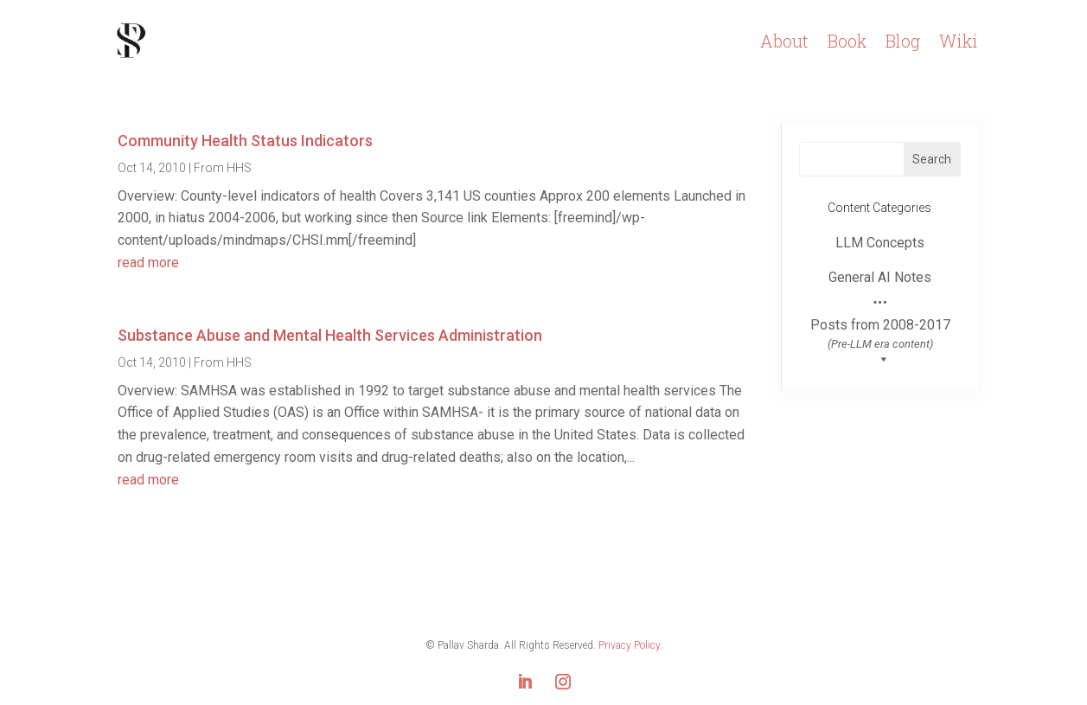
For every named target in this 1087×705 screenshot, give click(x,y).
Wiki (958, 40)
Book (847, 40)
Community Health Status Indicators (245, 140)
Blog (903, 40)
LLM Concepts (879, 242)
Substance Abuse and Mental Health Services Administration (330, 335)
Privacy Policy (629, 645)
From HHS (223, 168)
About (784, 40)
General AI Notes (879, 277)
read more (148, 262)
